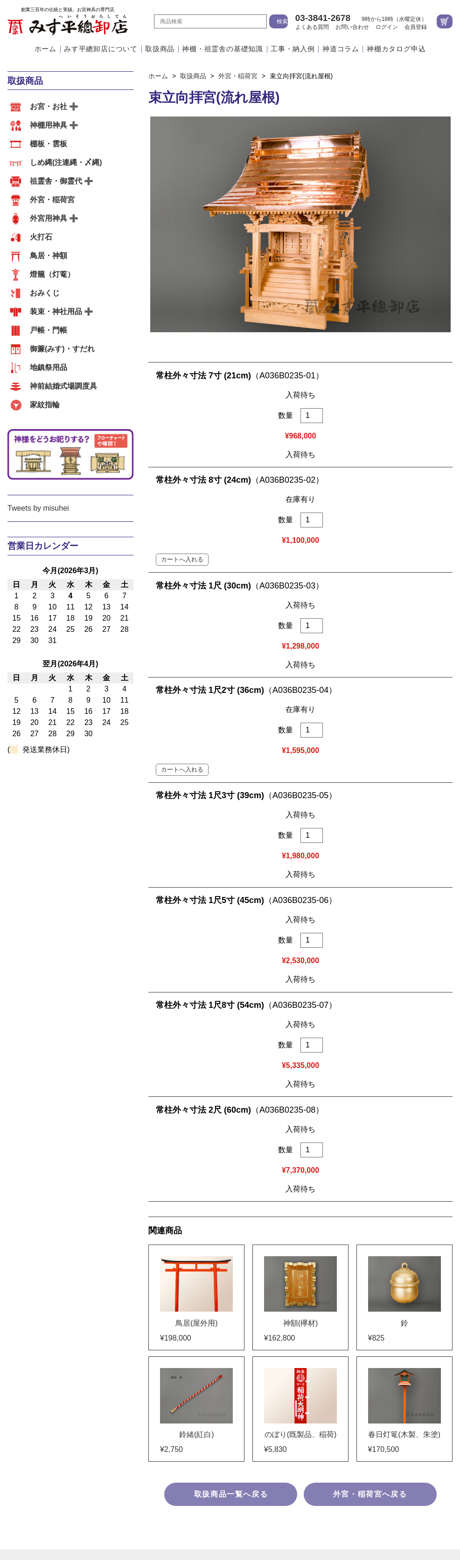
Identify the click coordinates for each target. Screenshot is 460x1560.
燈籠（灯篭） (52, 274)
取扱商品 (159, 49)
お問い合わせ (352, 27)
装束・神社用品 (56, 311)
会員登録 (415, 27)
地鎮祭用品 (48, 367)
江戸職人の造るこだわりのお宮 (217, 1152)
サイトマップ (230, 1433)
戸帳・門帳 (48, 330)
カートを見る (445, 21)
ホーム (45, 49)
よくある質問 (312, 27)
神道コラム (340, 49)
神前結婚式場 (106, 1244)
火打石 (41, 237)
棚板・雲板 (48, 144)
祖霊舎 (64, 1244)
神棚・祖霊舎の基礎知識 (222, 49)
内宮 (14, 1244)
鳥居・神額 (48, 256)
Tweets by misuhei (38, 508)
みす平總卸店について (101, 49)
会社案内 (330, 1152)
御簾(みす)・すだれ (62, 349)
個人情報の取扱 (230, 1415)
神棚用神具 (48, 125)
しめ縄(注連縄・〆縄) (66, 162)
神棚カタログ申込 (396, 49)
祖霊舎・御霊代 (56, 181)
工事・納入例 (293, 49)
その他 (147, 1244)
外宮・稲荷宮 (52, 200)
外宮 (37, 1244)
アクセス (292, 1152)
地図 (296, 1274)
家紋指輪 (45, 405)
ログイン (387, 27)
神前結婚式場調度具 (63, 386)
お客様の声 (185, 1244)
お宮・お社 (48, 106)
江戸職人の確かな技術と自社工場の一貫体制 (82, 1152)
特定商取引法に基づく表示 (230, 1396)
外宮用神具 (48, 218)
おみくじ (45, 293)
